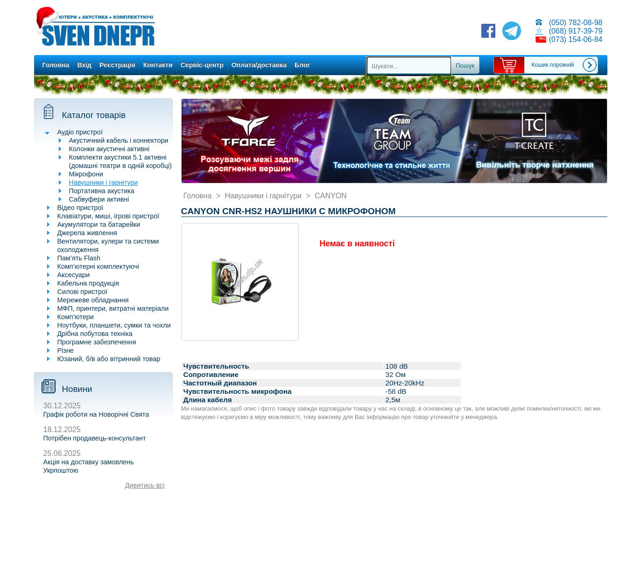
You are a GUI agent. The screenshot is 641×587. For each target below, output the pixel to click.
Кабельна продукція (88, 283)
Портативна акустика (101, 191)
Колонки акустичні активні (109, 149)
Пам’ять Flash (79, 258)
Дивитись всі (145, 485)
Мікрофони (86, 174)
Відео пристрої (80, 207)
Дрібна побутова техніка (95, 333)
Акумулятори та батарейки (99, 224)
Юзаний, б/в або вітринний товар (109, 359)
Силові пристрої (82, 291)
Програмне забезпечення (96, 342)
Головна (56, 65)
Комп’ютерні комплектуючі (98, 266)
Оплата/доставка (259, 65)
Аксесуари (73, 275)
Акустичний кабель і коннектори (119, 140)
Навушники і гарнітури (103, 182)
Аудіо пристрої (80, 132)
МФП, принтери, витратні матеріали (113, 308)
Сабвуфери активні (99, 199)
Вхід (84, 65)
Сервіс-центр (202, 65)
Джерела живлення (87, 233)
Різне (65, 350)
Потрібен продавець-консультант (94, 438)
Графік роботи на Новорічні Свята (96, 414)
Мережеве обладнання (93, 300)
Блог (302, 65)
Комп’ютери (75, 317)
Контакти (158, 65)
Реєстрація (117, 65)
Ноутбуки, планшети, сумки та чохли (114, 325)
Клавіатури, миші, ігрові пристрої (108, 216)
